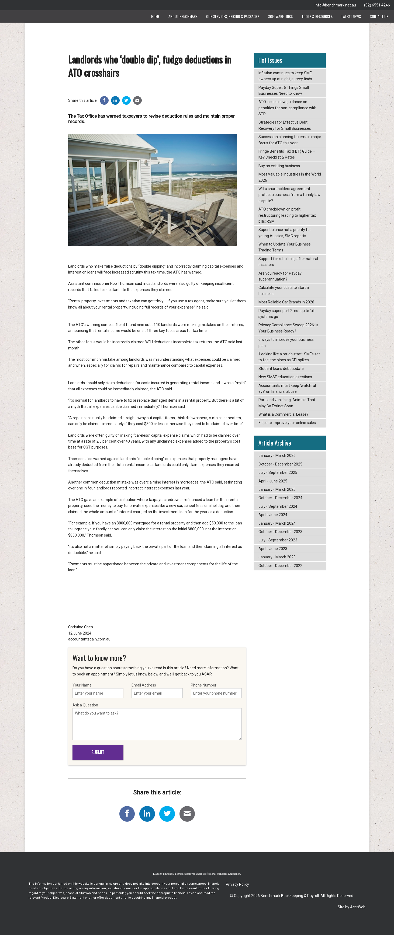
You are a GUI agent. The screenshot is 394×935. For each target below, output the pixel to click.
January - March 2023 (277, 557)
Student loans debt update (281, 368)
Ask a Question (157, 721)
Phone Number (216, 690)
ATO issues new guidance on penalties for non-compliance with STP (287, 108)
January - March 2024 (277, 523)
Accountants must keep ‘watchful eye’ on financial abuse (287, 388)
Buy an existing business (279, 166)
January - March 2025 (277, 489)
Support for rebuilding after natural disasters (288, 262)
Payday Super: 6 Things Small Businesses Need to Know (283, 90)
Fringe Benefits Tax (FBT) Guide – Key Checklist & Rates (286, 154)
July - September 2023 (277, 540)
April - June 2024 (272, 515)
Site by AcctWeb (351, 907)
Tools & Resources (317, 16)
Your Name (98, 690)
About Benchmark (183, 16)
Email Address (157, 690)
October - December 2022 (280, 565)
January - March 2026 (277, 455)
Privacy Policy (237, 884)
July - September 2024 (277, 506)
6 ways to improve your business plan (286, 342)
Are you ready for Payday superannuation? (280, 276)
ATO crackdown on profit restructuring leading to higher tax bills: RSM (287, 215)
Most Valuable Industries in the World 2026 (289, 177)
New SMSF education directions (285, 377)
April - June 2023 (272, 549)
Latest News (351, 16)
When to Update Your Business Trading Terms (284, 247)
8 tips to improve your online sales (287, 423)
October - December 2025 (280, 464)
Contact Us (379, 16)
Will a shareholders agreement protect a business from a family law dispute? (289, 195)
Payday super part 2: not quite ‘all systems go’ (286, 314)
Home (155, 16)
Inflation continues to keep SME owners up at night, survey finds (285, 76)
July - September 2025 (277, 472)
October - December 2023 (280, 532)
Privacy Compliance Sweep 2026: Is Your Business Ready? (288, 328)
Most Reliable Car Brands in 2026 (286, 302)
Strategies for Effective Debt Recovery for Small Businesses (284, 125)
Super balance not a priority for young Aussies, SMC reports (284, 232)
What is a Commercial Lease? (283, 414)
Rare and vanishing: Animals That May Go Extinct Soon (286, 403)
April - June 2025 (272, 481)
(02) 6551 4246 (377, 5)
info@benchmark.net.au (335, 5)
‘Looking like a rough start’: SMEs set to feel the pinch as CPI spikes (289, 357)
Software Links (280, 16)
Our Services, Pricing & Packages (232, 16)
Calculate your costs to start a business (283, 290)
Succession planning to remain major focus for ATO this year (289, 140)
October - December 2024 (280, 498)
